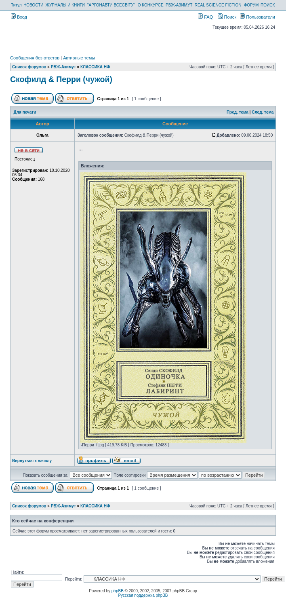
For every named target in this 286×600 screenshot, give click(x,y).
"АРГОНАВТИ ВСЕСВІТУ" (111, 5)
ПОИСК (268, 5)
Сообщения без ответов (34, 57)
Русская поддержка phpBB (143, 595)
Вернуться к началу (32, 460)
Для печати (25, 112)
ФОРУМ (251, 5)
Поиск (227, 17)
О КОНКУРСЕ (151, 5)
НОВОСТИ (33, 5)
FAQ (205, 17)
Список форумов (29, 67)
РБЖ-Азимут (63, 67)
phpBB (117, 591)
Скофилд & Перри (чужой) (61, 79)
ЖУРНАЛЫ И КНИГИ (65, 5)
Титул (16, 5)
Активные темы (79, 57)
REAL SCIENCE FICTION (218, 5)
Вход (19, 17)
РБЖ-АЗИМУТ (179, 5)
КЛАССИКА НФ (95, 67)
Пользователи (257, 17)
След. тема (262, 112)
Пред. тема (237, 112)
